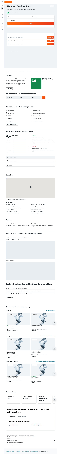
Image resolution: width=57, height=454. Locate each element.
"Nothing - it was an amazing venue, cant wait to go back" (43, 142)
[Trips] (2, 23)
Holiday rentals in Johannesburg (37, 425)
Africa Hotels (18, 451)
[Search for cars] (2, 11)
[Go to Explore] (2, 14)
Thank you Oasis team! (38, 137)
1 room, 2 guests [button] (11, 20)
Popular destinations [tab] (22, 416)
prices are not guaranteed (31, 436)
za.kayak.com (8, 451)
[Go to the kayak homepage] (8, 2)
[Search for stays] (2, 8)
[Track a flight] (2, 17)
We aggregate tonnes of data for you (31, 442)
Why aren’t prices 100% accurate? (31, 445)
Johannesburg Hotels (34, 451)
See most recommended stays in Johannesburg (45, 361)
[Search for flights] (2, 6)
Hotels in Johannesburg (13, 425)
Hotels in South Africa (25, 451)
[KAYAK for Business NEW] (2, 20)
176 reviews (17, 12)
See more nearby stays (50, 310)
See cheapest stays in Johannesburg (47, 335)
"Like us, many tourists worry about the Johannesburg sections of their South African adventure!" (42, 139)
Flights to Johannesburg (13, 424)
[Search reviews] (31, 157)
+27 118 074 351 (10, 11)
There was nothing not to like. (40, 148)
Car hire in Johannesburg (35, 424)
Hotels (13, 451)
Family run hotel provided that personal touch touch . (42, 151)
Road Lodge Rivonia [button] (11, 326)
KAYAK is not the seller (31, 440)
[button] (2, 2)
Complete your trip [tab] (12, 416)
